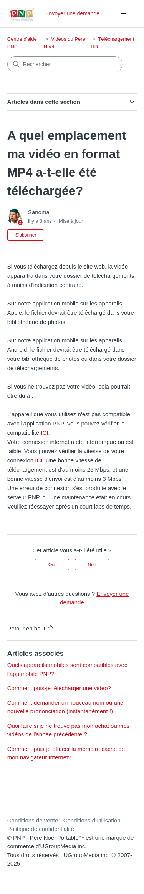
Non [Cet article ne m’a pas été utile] (92, 564)
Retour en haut (31, 627)
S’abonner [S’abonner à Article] (25, 235)
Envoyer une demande (72, 13)
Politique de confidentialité (40, 829)
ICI (44, 432)
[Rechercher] (65, 64)
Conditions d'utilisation (92, 820)
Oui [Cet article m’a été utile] (52, 564)
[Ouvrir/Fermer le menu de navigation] (123, 14)
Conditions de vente (32, 820)
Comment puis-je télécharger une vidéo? (59, 688)
